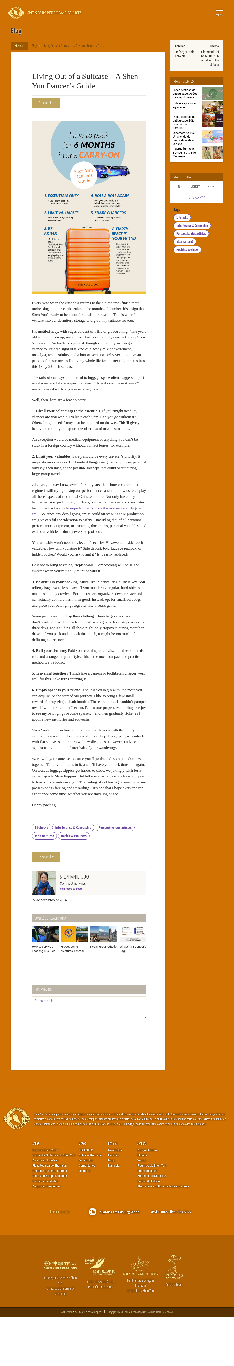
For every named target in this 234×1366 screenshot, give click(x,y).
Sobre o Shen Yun (90, 1204)
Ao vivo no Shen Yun (45, 1209)
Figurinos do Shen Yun (151, 1214)
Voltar (18, 46)
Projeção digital (147, 1219)
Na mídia (84, 1219)
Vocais (141, 1209)
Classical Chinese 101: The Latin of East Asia (210, 58)
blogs (111, 1209)
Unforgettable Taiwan (184, 54)
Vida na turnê (44, 884)
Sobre (35, 1192)
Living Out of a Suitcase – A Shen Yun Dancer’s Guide (74, 45)
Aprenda (141, 1192)
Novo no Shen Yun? (44, 1199)
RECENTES (86, 1199)
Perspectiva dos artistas (115, 876)
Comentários (87, 1214)
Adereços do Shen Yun (152, 1224)
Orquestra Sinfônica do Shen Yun (53, 1204)
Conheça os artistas (45, 1230)
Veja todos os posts (71, 937)
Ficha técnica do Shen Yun (49, 1214)
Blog (34, 45)
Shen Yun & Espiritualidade (49, 1224)
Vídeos (82, 1192)
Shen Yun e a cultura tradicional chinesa (163, 1235)
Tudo (180, 186)
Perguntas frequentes (46, 1235)
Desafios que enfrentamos (49, 1219)
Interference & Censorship (73, 876)
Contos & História (148, 1230)
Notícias (195, 186)
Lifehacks (41, 876)
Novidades (115, 1199)
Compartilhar (46, 102)
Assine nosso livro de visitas (171, 1260)
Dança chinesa (147, 1199)
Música (142, 1204)
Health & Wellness (74, 884)
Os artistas (86, 1209)
